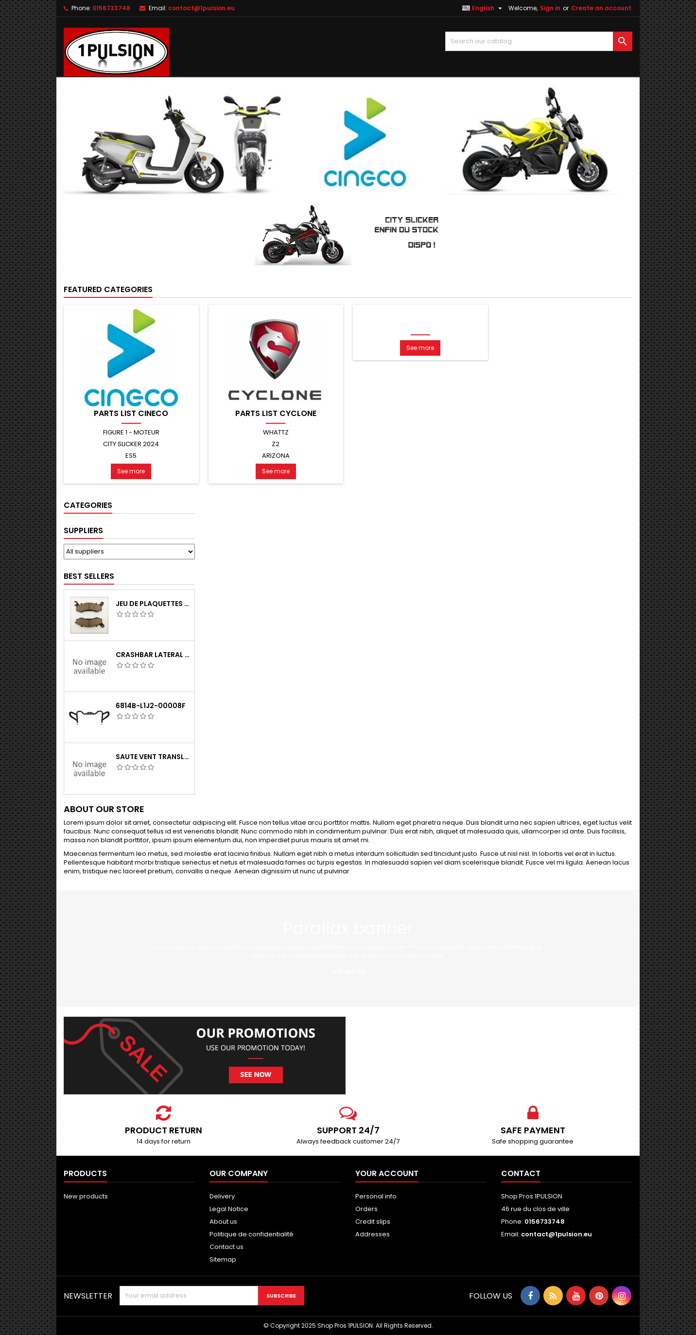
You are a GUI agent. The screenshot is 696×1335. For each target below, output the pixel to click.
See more (131, 471)
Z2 (275, 444)
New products (86, 1196)
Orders (366, 1209)
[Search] (538, 41)
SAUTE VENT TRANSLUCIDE (153, 757)
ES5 (131, 455)
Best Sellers (89, 576)
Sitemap (222, 1259)
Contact (520, 1173)
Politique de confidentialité (251, 1234)
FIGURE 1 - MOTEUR (131, 432)
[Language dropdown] (483, 8)
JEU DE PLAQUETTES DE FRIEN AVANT (153, 603)
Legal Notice (228, 1209)
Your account (386, 1173)
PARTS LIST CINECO (131, 413)
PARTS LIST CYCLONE (275, 413)
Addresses (372, 1234)
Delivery (222, 1196)
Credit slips (372, 1221)
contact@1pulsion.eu (201, 8)
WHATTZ (276, 432)
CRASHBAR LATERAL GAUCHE (153, 655)
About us (223, 1221)
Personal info (376, 1196)
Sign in (550, 8)
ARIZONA (276, 455)
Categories (88, 505)
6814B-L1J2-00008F (151, 706)
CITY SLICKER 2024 (131, 444)
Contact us (226, 1246)
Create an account (601, 8)
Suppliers (83, 530)
